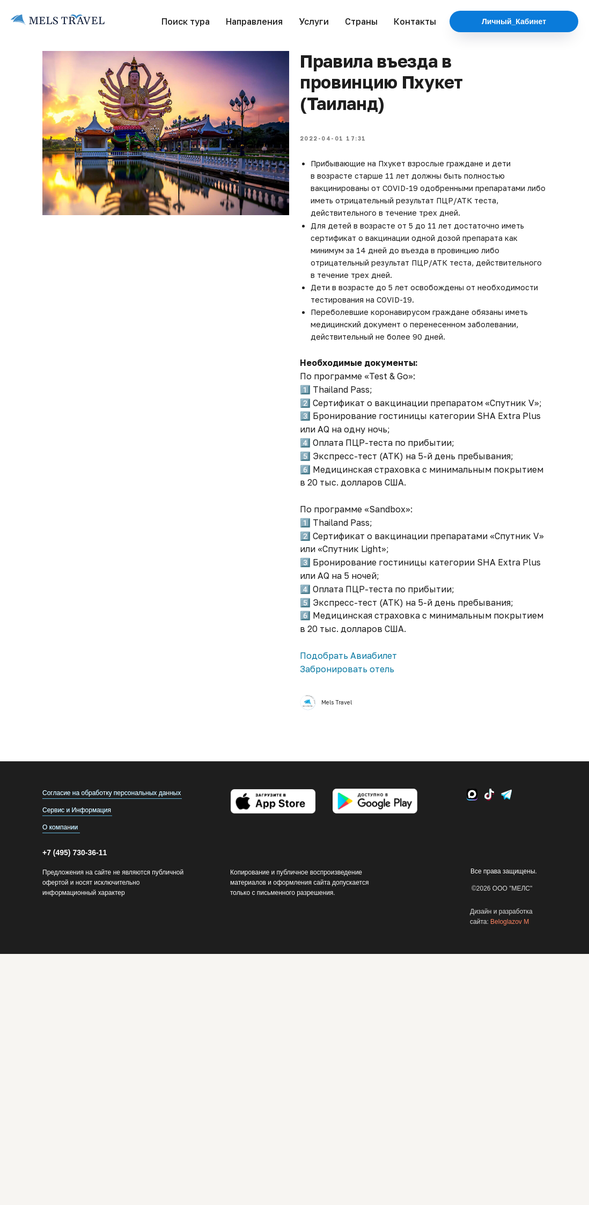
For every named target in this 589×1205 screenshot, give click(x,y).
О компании (60, 827)
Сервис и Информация (76, 810)
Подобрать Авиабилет (348, 655)
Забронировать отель (347, 669)
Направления (254, 21)
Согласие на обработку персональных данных (111, 793)
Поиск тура (185, 21)
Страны (361, 21)
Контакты (415, 21)
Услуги (314, 21)
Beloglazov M (509, 921)
